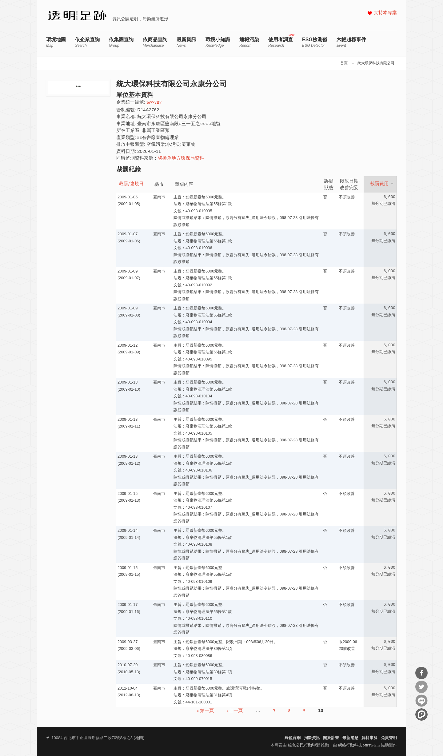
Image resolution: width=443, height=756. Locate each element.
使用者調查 (280, 42)
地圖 (139, 738)
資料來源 (369, 738)
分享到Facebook (421, 673)
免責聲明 (389, 738)
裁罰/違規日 (131, 184)
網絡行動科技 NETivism (359, 745)
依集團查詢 (121, 42)
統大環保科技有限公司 (375, 63)
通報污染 (249, 42)
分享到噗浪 (421, 714)
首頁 (344, 63)
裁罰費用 (382, 184)
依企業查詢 (87, 42)
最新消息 (350, 738)
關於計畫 (331, 738)
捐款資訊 (312, 738)
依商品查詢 (155, 42)
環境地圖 (56, 42)
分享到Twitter (421, 687)
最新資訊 (186, 42)
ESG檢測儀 (314, 42)
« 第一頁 (205, 710)
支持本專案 (385, 13)
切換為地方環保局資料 (181, 158)
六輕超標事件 (351, 42)
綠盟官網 (293, 738)
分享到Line (421, 700)
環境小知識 (218, 42)
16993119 (154, 102)
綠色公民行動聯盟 (304, 745)
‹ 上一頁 (235, 710)
